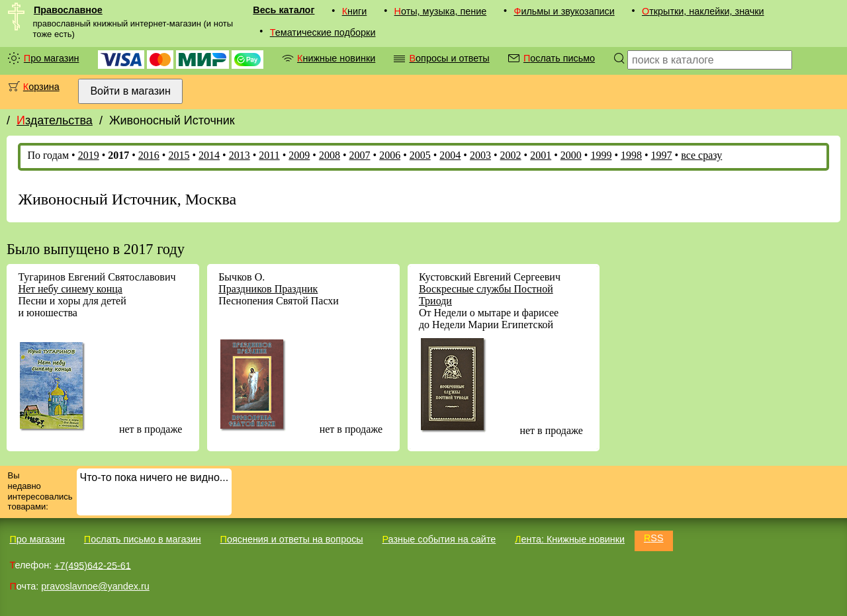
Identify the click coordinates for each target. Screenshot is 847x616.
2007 (360, 155)
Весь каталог (283, 10)
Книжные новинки (336, 58)
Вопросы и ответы (449, 58)
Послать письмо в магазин (142, 539)
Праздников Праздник (268, 288)
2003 (480, 155)
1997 (661, 155)
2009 (299, 155)
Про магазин (51, 58)
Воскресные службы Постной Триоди (486, 294)
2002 (510, 155)
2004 (450, 155)
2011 (269, 155)
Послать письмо (559, 58)
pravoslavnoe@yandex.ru (95, 586)
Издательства (55, 120)
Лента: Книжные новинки (570, 539)
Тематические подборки (323, 32)
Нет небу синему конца (70, 288)
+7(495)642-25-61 (92, 565)
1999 (600, 155)
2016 (148, 155)
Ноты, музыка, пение (440, 11)
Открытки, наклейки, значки (703, 11)
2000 (571, 155)
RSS (654, 538)
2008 (329, 155)
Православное (68, 10)
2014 (209, 155)
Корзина (41, 86)
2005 (420, 155)
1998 (631, 155)
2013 (239, 155)
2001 (540, 155)
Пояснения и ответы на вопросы (291, 539)
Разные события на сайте (439, 539)
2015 (178, 155)
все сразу (701, 155)
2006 (389, 155)
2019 (88, 155)
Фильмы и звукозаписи (563, 11)
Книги (354, 11)
